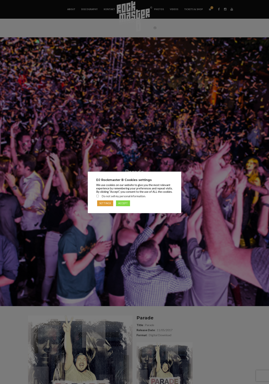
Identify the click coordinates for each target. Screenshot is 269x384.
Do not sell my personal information (123, 196)
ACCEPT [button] (123, 203)
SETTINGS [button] (105, 203)
